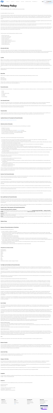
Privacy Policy (42, 403)
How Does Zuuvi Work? (30, 402)
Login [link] (43, 1)
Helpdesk (28, 403)
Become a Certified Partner (44, 400)
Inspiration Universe (30, 401)
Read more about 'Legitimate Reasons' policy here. (9, 119)
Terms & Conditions (42, 402)
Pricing (15, 401)
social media (19, 130)
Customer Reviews (42, 401)
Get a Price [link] (22, 1)
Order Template (16, 402)
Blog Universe (29, 400)
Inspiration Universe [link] (28, 1)
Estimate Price (49, 1)
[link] (2, 1)
